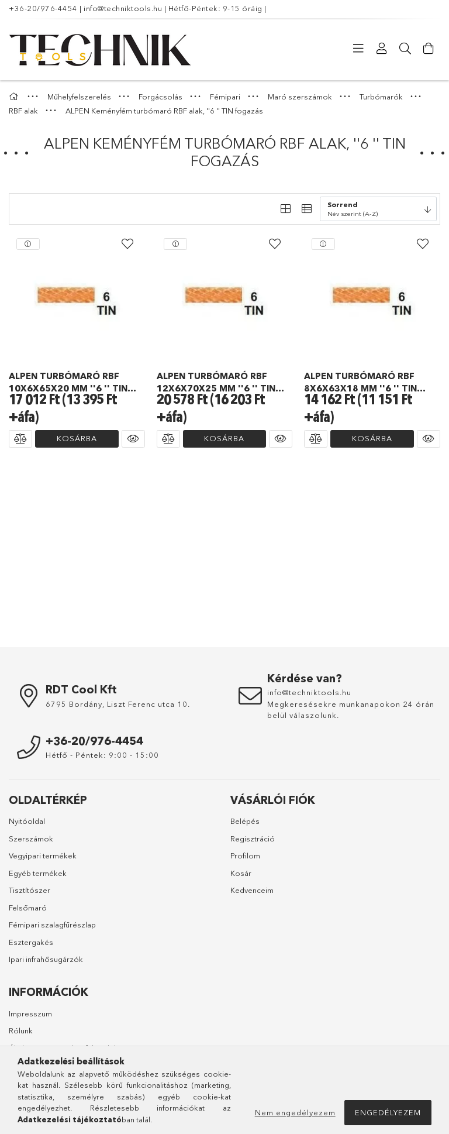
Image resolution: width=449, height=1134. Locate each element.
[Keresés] (405, 48)
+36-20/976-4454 (43, 8)
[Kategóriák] (358, 48)
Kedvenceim (252, 890)
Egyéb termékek (38, 873)
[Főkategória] (15, 96)
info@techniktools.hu (123, 8)
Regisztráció (252, 838)
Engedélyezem (388, 1112)
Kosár (240, 873)
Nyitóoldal (27, 821)
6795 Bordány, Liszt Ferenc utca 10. (118, 704)
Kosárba (77, 438)
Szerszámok (31, 838)
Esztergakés (31, 942)
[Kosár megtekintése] (428, 48)
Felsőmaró (28, 907)
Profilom (245, 855)
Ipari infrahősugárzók (46, 959)
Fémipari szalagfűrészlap (52, 924)
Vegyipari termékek (43, 855)
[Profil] (381, 48)
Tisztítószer (29, 890)
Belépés (245, 821)
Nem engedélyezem (295, 1112)
